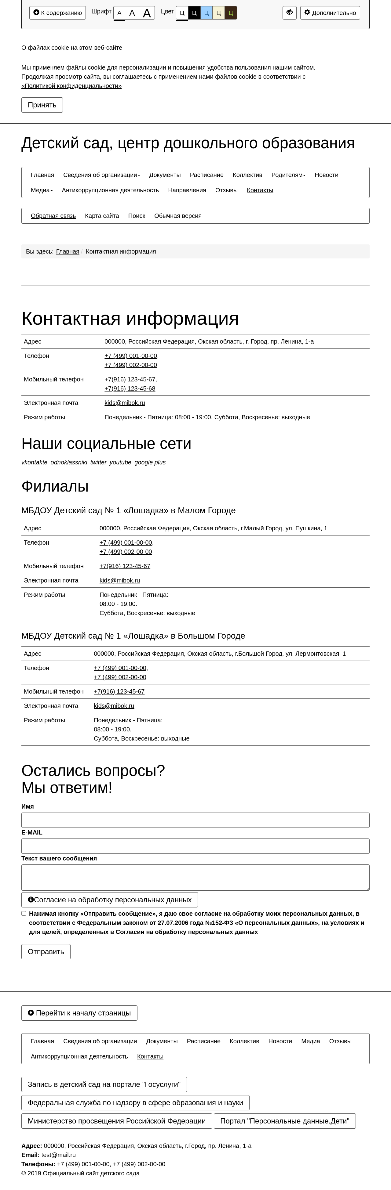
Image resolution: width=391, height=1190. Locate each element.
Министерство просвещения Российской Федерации (117, 1121)
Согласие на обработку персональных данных (110, 900)
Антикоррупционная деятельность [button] (110, 190)
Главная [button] (42, 174)
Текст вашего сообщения (59, 858)
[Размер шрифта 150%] (132, 13)
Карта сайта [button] (102, 215)
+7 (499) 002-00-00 (130, 365)
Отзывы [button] (226, 190)
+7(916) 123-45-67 (129, 379)
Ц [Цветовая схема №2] (194, 12)
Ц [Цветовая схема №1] (182, 14)
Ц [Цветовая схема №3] (206, 12)
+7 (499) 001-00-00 (130, 355)
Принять (42, 105)
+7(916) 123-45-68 (129, 388)
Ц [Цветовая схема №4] (218, 12)
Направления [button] (187, 190)
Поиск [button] (136, 215)
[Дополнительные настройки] (290, 13)
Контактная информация (121, 251)
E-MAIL (31, 832)
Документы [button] (165, 174)
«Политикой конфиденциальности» (71, 85)
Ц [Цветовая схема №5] (230, 12)
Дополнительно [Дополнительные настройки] (330, 12)
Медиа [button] (42, 190)
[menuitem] (42, 174)
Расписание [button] (207, 174)
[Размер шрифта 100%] (119, 13)
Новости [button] (326, 174)
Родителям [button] (289, 174)
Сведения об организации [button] (101, 174)
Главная (67, 251)
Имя (27, 806)
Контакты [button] (260, 190)
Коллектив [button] (247, 174)
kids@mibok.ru (124, 402)
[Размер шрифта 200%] (147, 13)
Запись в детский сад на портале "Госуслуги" (104, 1084)
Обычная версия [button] (178, 215)
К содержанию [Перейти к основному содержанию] (57, 12)
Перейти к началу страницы (79, 1013)
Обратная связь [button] (53, 215)
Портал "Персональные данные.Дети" (284, 1121)
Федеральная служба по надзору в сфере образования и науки (135, 1102)
